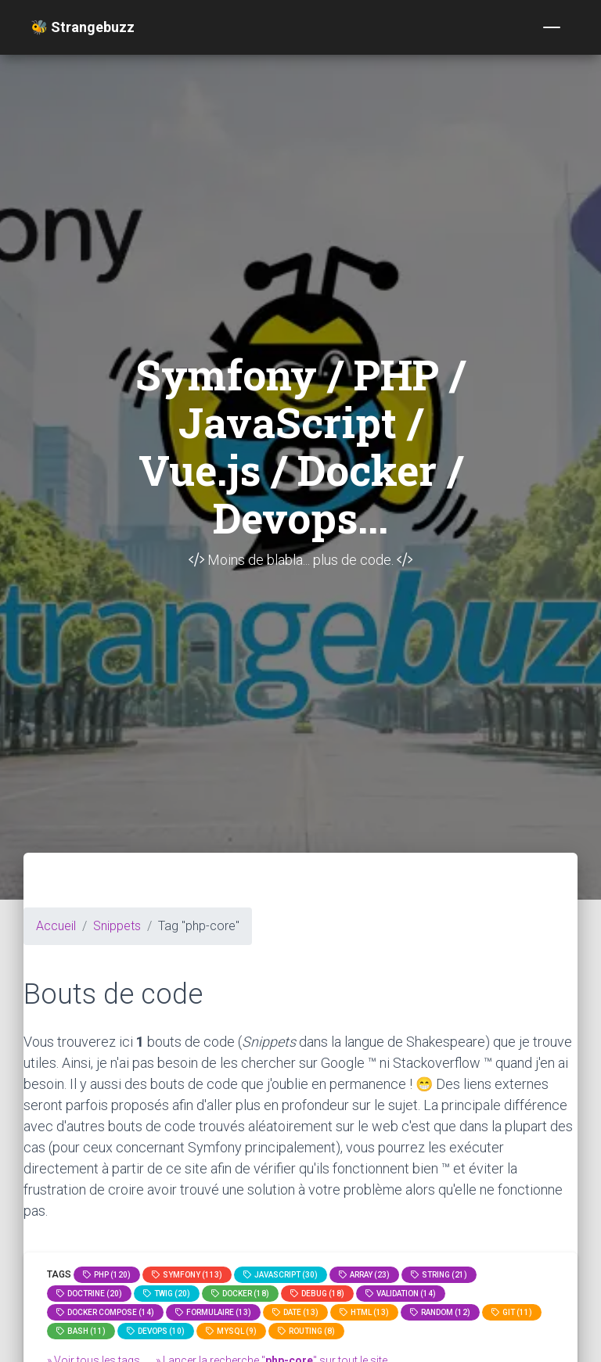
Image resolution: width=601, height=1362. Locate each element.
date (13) (295, 1312)
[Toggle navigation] (551, 27)
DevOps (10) (156, 1331)
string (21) (439, 1274)
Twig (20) (166, 1293)
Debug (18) (317, 1293)
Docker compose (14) (105, 1312)
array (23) (364, 1274)
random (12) (440, 1312)
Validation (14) (400, 1293)
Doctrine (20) (89, 1293)
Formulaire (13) (213, 1312)
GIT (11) (511, 1312)
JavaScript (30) (280, 1274)
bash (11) (81, 1331)
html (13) (364, 1312)
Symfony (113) (187, 1274)
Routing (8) (306, 1331)
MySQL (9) (231, 1331)
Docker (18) (240, 1293)
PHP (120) (107, 1274)
